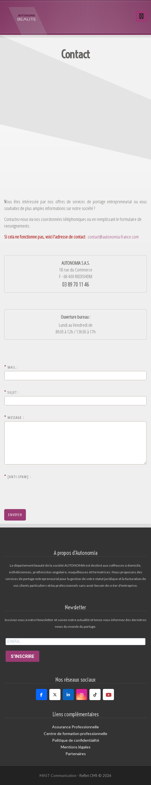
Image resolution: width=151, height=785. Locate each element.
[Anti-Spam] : (17, 476)
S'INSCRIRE (22, 656)
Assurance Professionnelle (75, 726)
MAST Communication (58, 775)
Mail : (11, 367)
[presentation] (46, 491)
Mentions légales (76, 747)
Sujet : (12, 392)
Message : (14, 417)
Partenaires (75, 753)
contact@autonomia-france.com (113, 236)
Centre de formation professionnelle (75, 733)
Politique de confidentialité (75, 740)
